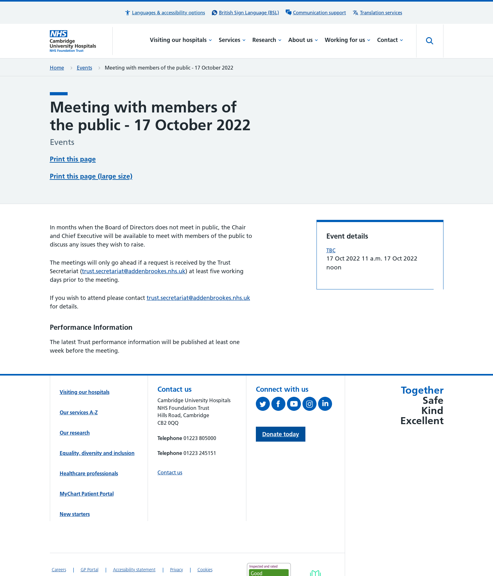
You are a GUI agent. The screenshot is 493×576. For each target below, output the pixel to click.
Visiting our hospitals (181, 40)
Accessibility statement (134, 545)
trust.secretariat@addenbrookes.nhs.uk (133, 246)
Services (232, 40)
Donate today (280, 410)
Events (84, 67)
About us (303, 40)
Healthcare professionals (89, 449)
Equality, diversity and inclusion (97, 429)
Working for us (347, 40)
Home (57, 67)
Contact (390, 40)
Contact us (169, 448)
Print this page (73, 158)
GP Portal (89, 545)
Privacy (176, 545)
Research (267, 40)
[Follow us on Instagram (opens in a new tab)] (310, 381)
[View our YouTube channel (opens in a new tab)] (295, 381)
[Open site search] (429, 41)
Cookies (204, 545)
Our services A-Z (79, 388)
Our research (75, 408)
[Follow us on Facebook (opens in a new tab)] (279, 381)
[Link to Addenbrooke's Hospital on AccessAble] (315, 554)
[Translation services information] (377, 12)
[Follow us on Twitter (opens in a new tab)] (263, 381)
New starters (75, 490)
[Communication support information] (315, 12)
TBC (331, 226)
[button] (164, 12)
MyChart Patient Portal (87, 469)
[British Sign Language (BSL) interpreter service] (245, 12)
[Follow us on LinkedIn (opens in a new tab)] (326, 381)
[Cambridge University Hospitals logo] (81, 41)
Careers (59, 545)
